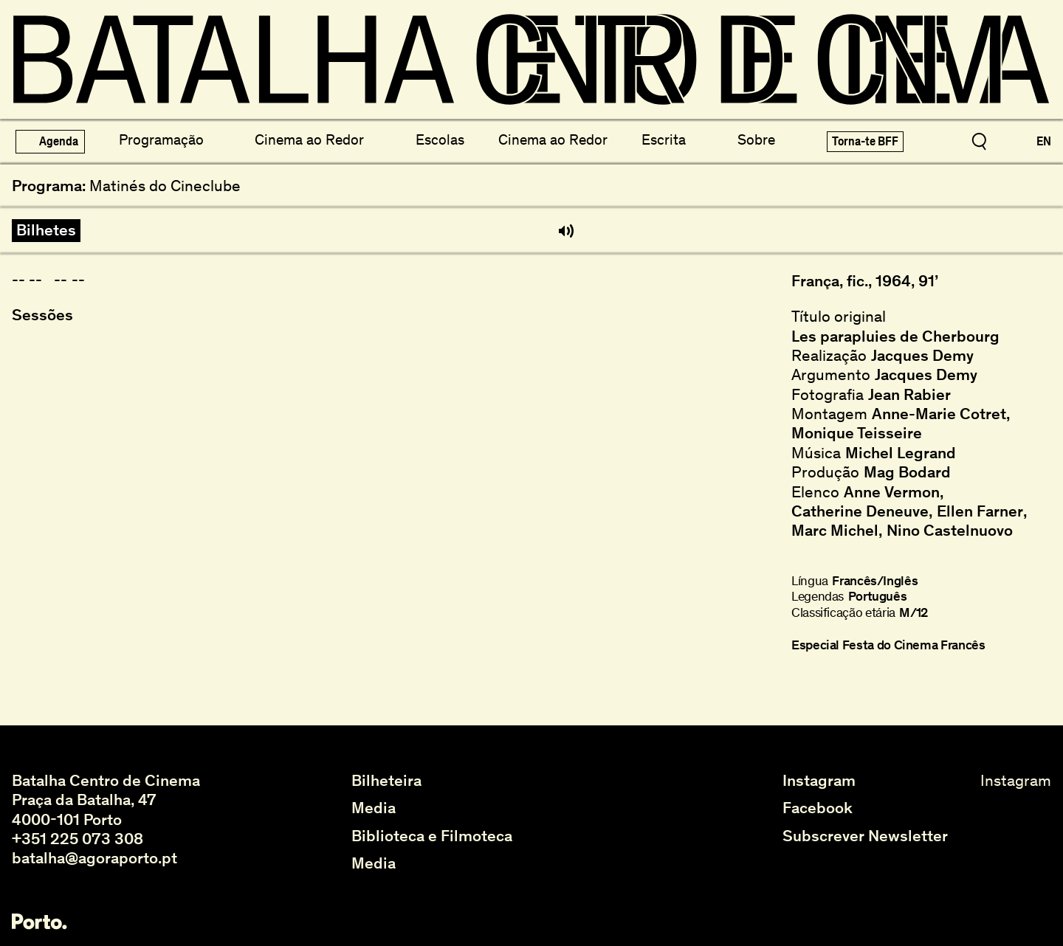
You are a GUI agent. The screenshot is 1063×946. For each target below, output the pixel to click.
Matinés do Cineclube (165, 186)
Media (373, 808)
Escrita (663, 139)
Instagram (819, 780)
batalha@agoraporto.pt (94, 858)
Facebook (817, 808)
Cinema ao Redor (309, 139)
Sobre (756, 139)
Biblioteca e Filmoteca (431, 836)
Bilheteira (386, 780)
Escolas (440, 139)
